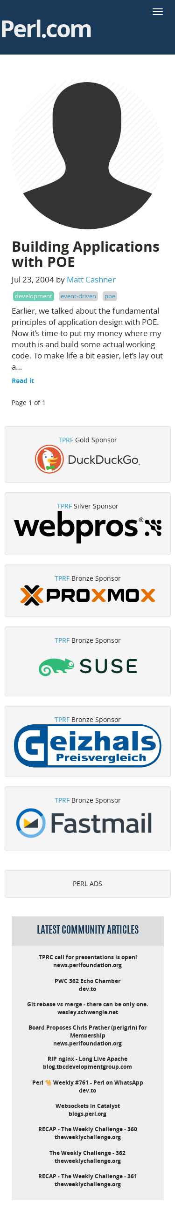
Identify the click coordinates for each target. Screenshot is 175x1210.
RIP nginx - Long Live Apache (87, 1059)
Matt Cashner (91, 279)
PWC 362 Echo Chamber (87, 981)
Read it (23, 380)
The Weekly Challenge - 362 (87, 1153)
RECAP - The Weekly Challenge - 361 (87, 1176)
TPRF (65, 439)
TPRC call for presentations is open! (88, 957)
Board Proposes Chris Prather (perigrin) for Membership (87, 1031)
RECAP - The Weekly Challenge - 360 (87, 1129)
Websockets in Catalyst (88, 1106)
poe (110, 296)
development (33, 296)
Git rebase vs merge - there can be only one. (87, 1004)
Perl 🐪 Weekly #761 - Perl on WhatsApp (87, 1082)
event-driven (78, 296)
